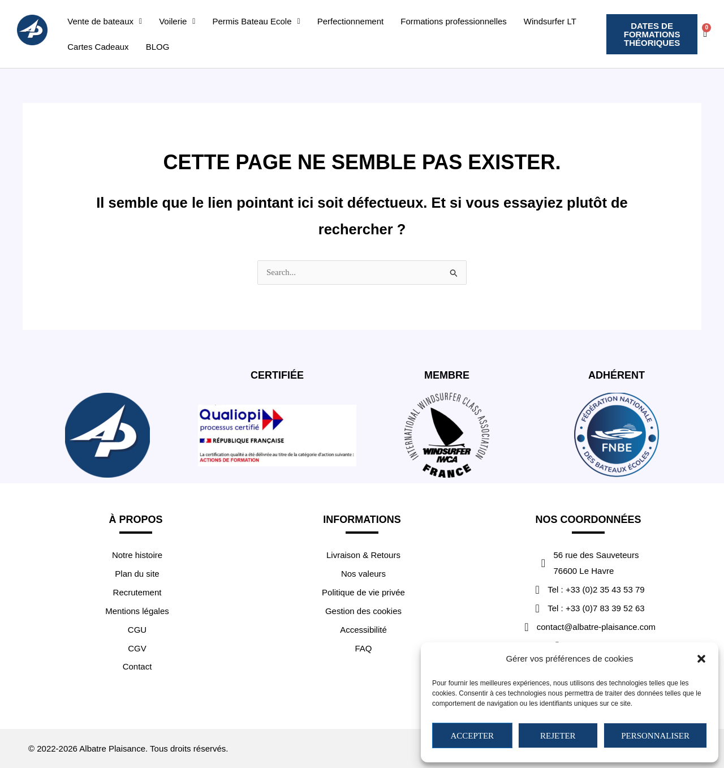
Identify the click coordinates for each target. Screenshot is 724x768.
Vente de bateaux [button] (104, 21)
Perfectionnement (350, 21)
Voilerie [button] (177, 21)
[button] (701, 658)
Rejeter (558, 735)
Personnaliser (655, 735)
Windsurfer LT (550, 21)
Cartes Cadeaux (97, 47)
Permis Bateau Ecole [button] (256, 21)
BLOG (158, 47)
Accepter (472, 735)
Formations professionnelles (453, 21)
